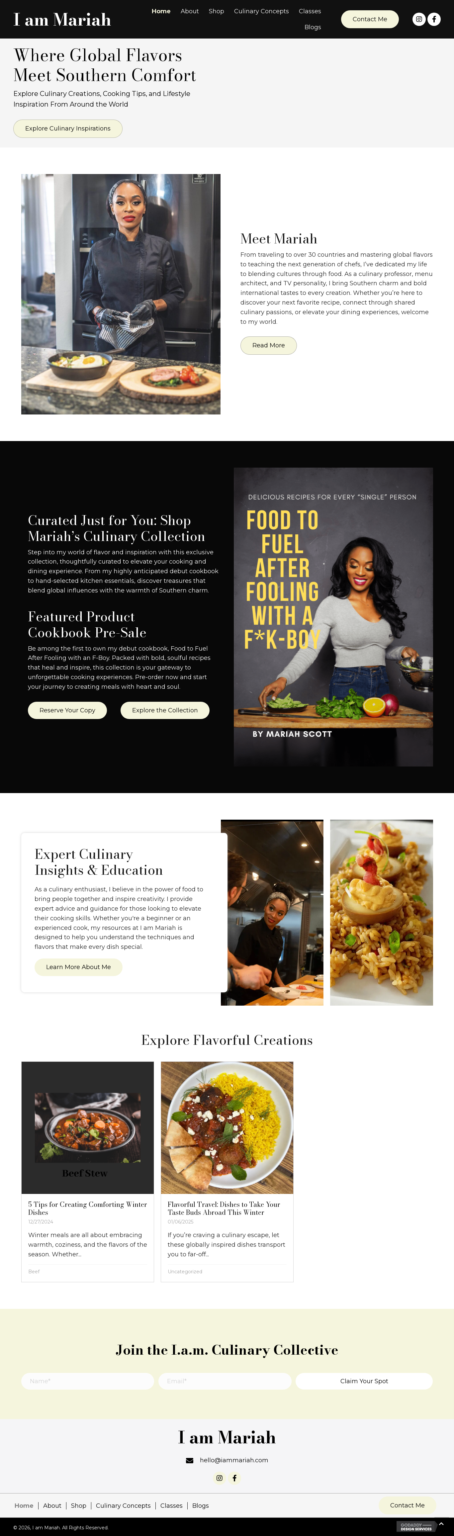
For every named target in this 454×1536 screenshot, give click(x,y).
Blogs (200, 1505)
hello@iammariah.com (234, 1460)
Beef (34, 1272)
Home (24, 1505)
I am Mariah (62, 19)
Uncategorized (185, 1272)
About (52, 1505)
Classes (171, 1505)
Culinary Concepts (123, 1505)
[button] (370, 19)
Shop (78, 1505)
